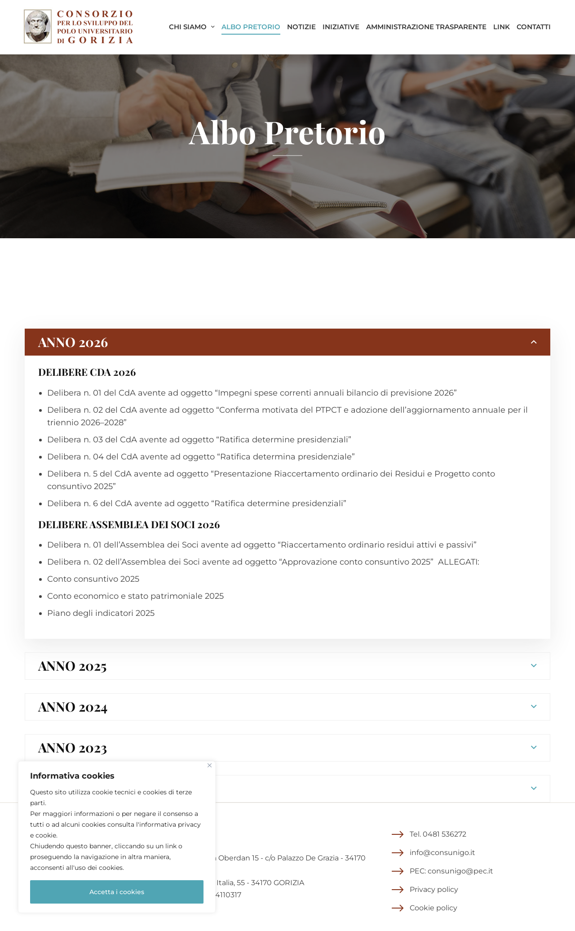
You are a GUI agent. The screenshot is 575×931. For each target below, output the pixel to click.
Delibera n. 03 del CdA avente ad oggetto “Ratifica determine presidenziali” (199, 440)
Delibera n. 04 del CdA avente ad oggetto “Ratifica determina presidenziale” (201, 457)
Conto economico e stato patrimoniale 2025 (135, 596)
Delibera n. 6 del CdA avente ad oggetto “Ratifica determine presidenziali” (196, 503)
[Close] (210, 765)
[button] (429, 834)
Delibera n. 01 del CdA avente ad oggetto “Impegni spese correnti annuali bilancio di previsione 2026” (252, 393)
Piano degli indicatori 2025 (101, 613)
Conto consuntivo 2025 (93, 579)
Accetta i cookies (116, 892)
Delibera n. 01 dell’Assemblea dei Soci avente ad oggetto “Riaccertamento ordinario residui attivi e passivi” (262, 545)
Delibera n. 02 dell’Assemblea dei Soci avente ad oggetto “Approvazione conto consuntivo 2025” (240, 562)
